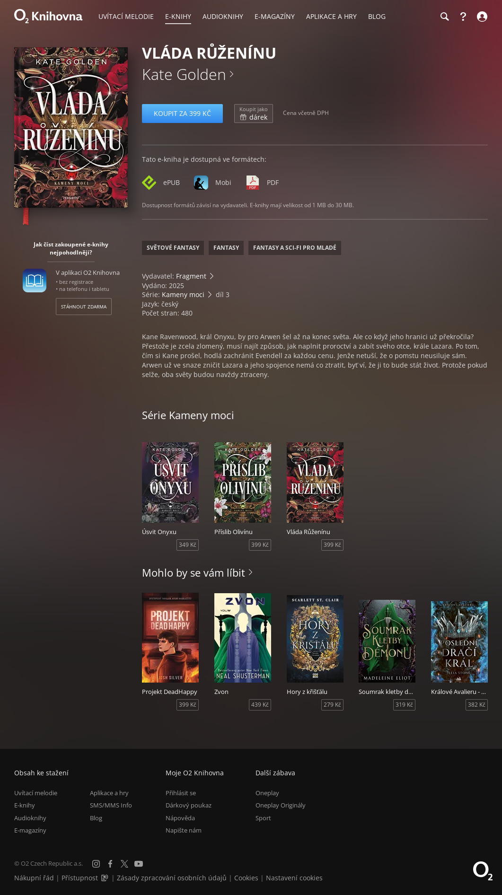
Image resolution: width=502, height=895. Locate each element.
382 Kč (476, 705)
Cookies (246, 877)
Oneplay (267, 793)
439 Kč (260, 705)
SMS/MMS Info (111, 805)
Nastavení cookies (294, 877)
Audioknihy (30, 818)
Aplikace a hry (109, 793)
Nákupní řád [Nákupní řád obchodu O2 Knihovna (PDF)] (34, 877)
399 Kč (260, 545)
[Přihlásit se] (481, 16)
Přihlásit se (181, 793)
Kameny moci (183, 294)
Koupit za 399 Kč (182, 113)
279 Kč (332, 705)
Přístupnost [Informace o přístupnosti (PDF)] (80, 877)
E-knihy (24, 805)
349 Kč (187, 545)
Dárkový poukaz (188, 805)
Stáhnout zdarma (83, 306)
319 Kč (404, 705)
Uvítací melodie (35, 793)
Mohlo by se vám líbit (193, 572)
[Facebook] (110, 864)
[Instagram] (96, 864)
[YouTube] (139, 864)
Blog (96, 818)
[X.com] (124, 864)
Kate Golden (184, 74)
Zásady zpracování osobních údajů (172, 877)
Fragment (191, 276)
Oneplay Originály (280, 805)
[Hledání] (444, 16)
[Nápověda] (463, 16)
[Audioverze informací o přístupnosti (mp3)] (105, 877)
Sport (263, 818)
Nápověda (180, 818)
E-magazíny (30, 830)
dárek (253, 113)
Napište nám (184, 830)
